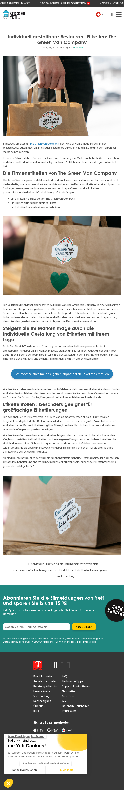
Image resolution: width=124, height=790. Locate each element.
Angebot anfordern (45, 681)
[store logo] (14, 14)
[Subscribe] (84, 626)
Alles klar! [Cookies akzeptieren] (66, 770)
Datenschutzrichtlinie (75, 706)
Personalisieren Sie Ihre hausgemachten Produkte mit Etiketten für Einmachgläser (62, 570)
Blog (36, 711)
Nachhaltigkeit (42, 701)
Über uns (39, 706)
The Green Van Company (44, 143)
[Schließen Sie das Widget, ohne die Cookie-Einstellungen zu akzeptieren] (26, 736)
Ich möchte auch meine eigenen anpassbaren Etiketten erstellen (62, 374)
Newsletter (69, 691)
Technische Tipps (72, 681)
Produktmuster (43, 676)
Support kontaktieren (76, 686)
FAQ (64, 676)
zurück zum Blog (62, 576)
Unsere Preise (41, 691)
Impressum (69, 711)
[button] (8, 783)
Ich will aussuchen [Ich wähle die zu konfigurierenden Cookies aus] (24, 770)
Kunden (78, 47)
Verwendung (41, 696)
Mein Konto (69, 696)
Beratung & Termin (45, 686)
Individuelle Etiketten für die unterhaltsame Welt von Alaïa (62, 564)
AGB (64, 701)
